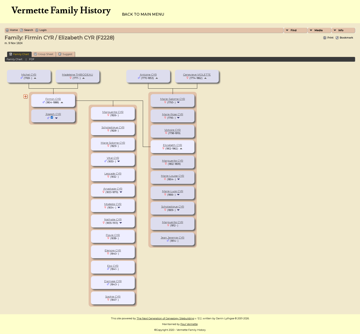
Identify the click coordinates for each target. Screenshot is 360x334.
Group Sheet (43, 54)
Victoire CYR (172, 130)
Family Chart (19, 54)
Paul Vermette (189, 324)
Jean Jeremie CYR (172, 237)
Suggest (65, 54)
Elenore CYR (113, 250)
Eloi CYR (112, 265)
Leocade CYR (112, 173)
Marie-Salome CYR (172, 99)
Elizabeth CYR (172, 145)
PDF (31, 59)
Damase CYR (113, 281)
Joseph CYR (53, 114)
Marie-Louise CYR (172, 175)
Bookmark (346, 37)
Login (43, 30)
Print (330, 37)
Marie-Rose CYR (172, 114)
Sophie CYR (113, 296)
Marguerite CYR (172, 160)
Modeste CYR (112, 204)
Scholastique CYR (172, 206)
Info (340, 30)
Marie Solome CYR (113, 142)
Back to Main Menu (143, 14)
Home (14, 30)
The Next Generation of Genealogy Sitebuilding (165, 318)
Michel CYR (28, 74)
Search (28, 30)
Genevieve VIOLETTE (197, 74)
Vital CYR (113, 158)
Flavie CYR (113, 235)
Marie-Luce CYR (172, 191)
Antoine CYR (148, 74)
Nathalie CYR (113, 219)
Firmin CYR (53, 99)
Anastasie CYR (112, 188)
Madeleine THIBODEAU (77, 74)
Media (319, 30)
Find (293, 30)
